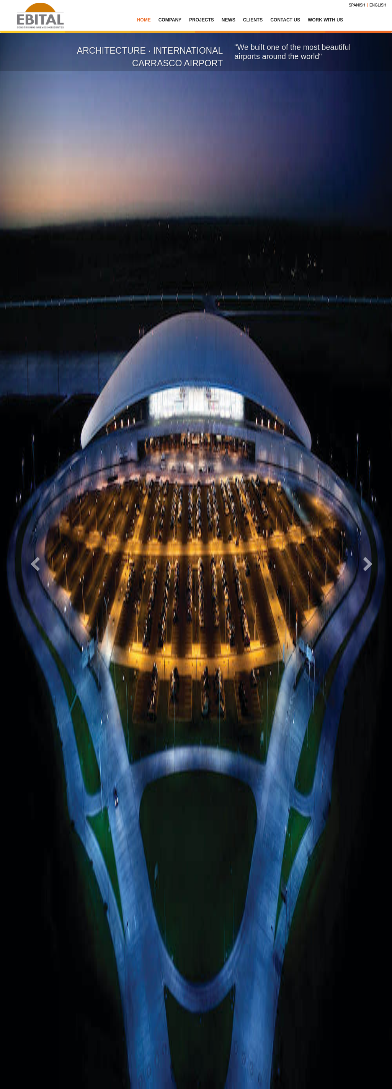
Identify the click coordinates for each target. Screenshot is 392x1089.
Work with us (325, 20)
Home (144, 20)
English (377, 5)
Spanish (357, 5)
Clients (253, 20)
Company (169, 20)
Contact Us (285, 20)
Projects (201, 20)
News (228, 20)
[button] (29, 561)
